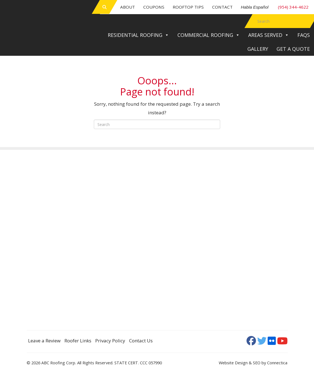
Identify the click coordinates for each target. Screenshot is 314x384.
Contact (222, 7)
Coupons (153, 7)
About (127, 7)
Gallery (257, 49)
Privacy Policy (110, 340)
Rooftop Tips (188, 7)
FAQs (303, 35)
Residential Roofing (138, 35)
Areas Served (268, 35)
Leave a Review (44, 340)
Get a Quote (293, 49)
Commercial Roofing (208, 35)
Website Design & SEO (239, 362)
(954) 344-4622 (275, 7)
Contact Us (141, 340)
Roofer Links (77, 340)
